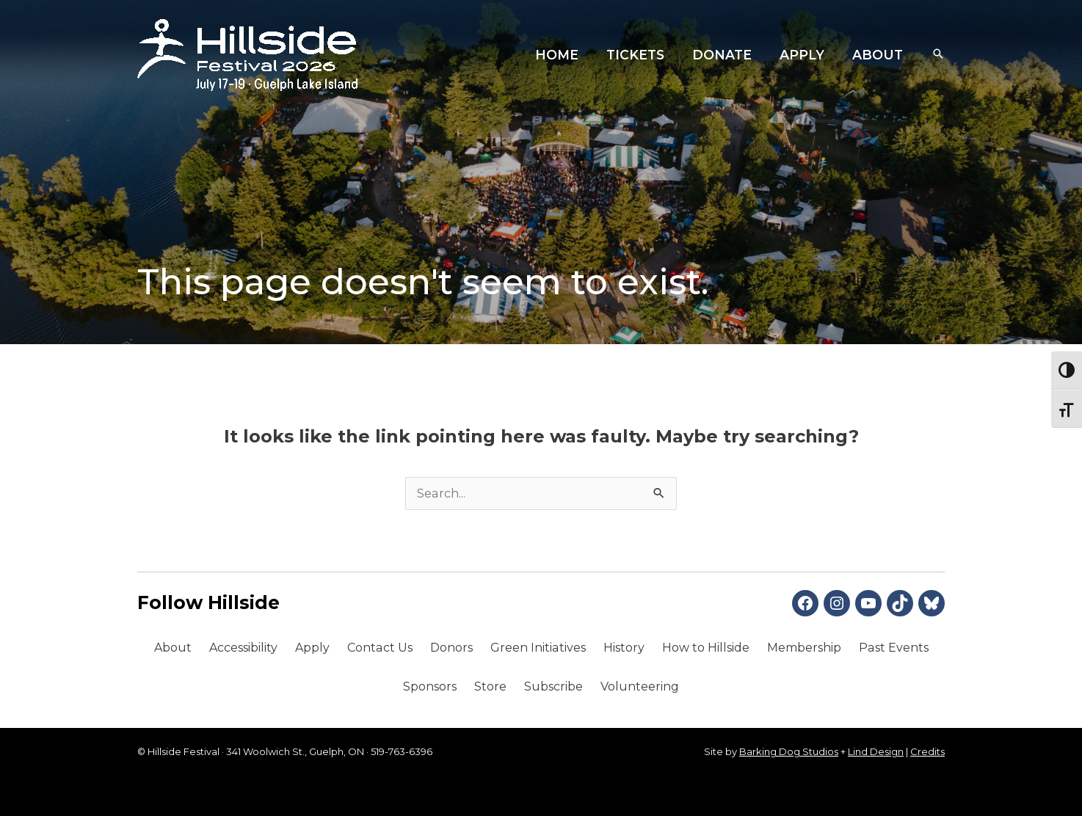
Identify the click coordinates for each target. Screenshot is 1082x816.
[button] (938, 55)
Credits (927, 751)
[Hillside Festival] (247, 54)
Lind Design (876, 751)
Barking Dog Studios (788, 751)
